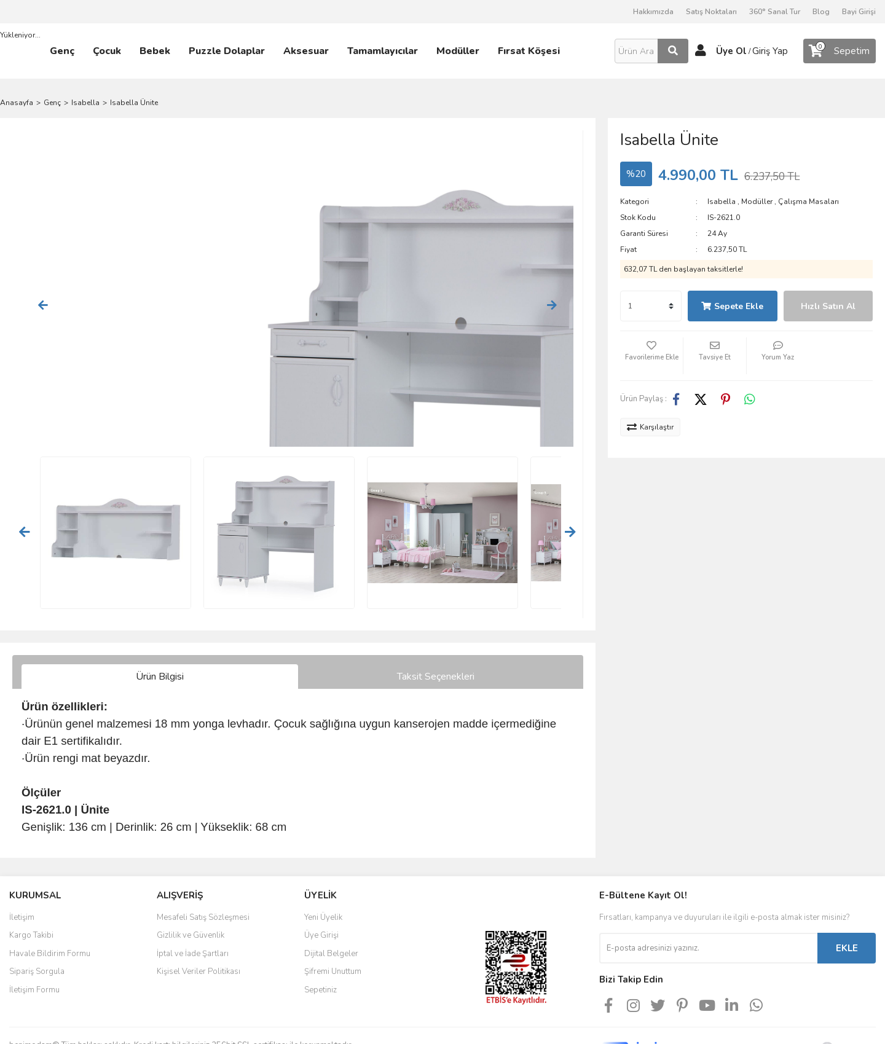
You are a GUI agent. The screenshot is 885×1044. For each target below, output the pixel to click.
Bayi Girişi (859, 12)
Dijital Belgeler (331, 895)
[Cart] (839, 51)
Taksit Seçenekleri (435, 619)
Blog (821, 12)
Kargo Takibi (31, 877)
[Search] (651, 51)
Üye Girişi (321, 877)
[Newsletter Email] (708, 890)
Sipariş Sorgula (37, 913)
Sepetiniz (320, 932)
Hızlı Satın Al (828, 306)
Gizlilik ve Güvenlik (190, 877)
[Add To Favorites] (651, 355)
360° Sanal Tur (774, 12)
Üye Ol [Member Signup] (731, 51)
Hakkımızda (653, 12)
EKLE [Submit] (847, 890)
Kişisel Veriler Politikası (198, 913)
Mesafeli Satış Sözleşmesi (203, 859)
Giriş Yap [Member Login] (770, 51)
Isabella (721, 201)
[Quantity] (651, 306)
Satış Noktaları (711, 12)
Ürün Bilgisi (160, 619)
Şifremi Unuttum (332, 913)
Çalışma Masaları (808, 201)
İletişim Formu (34, 932)
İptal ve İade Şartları (193, 895)
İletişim (21, 859)
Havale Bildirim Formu (49, 895)
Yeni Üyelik (323, 859)
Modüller (757, 201)
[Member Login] (700, 51)
